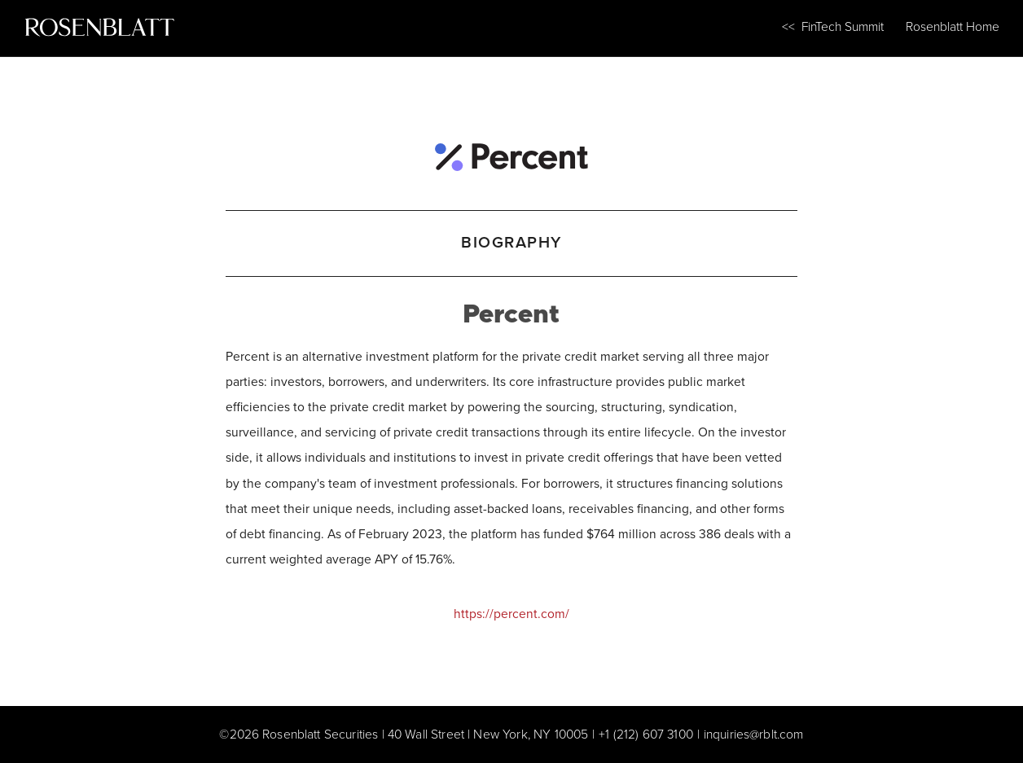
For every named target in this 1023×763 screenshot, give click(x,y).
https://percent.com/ (511, 613)
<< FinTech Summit (833, 26)
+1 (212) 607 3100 (646, 734)
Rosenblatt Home (952, 26)
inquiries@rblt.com (754, 734)
